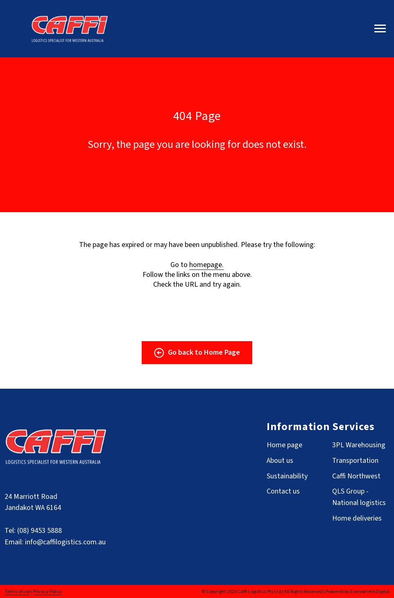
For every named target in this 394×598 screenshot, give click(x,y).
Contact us (283, 491)
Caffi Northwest (356, 476)
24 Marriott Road (31, 497)
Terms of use (17, 591)
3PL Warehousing (358, 445)
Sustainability (287, 476)
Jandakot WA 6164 (33, 508)
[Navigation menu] (380, 29)
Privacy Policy (47, 591)
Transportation (355, 460)
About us (280, 460)
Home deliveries (357, 518)
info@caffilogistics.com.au (65, 542)
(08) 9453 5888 (39, 531)
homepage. (206, 265)
